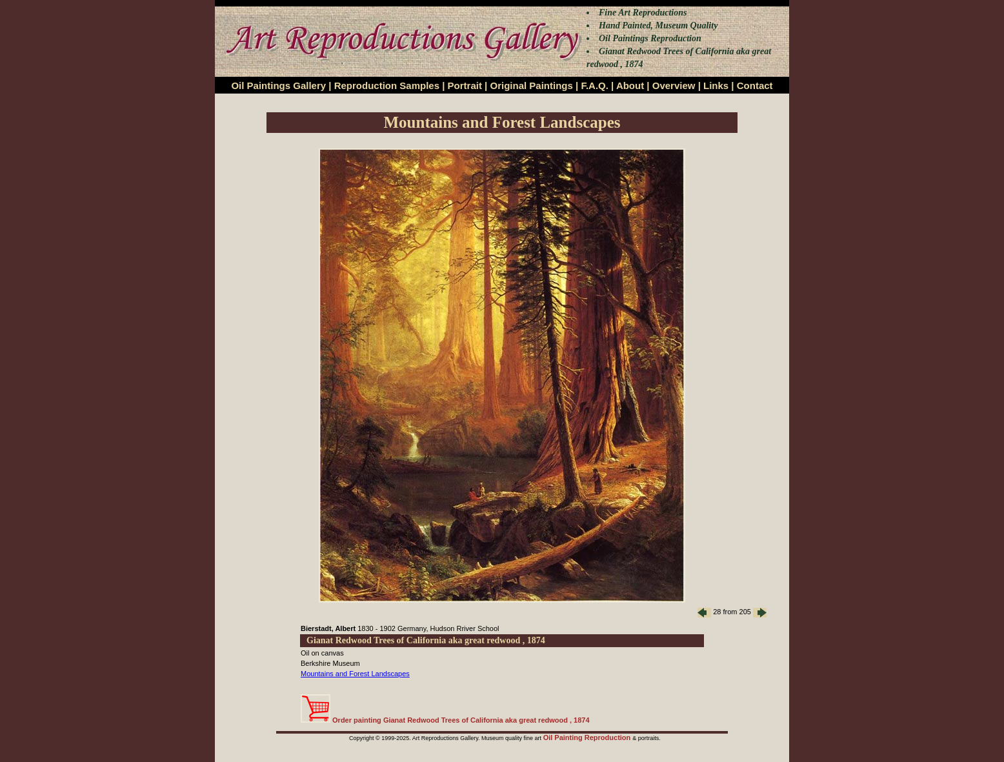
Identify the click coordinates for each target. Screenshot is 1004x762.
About (630, 85)
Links (715, 85)
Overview (674, 85)
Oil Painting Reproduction (588, 737)
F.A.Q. (594, 85)
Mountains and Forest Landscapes (355, 673)
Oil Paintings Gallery (278, 85)
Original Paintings (531, 85)
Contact (755, 85)
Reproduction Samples (386, 85)
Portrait (465, 85)
